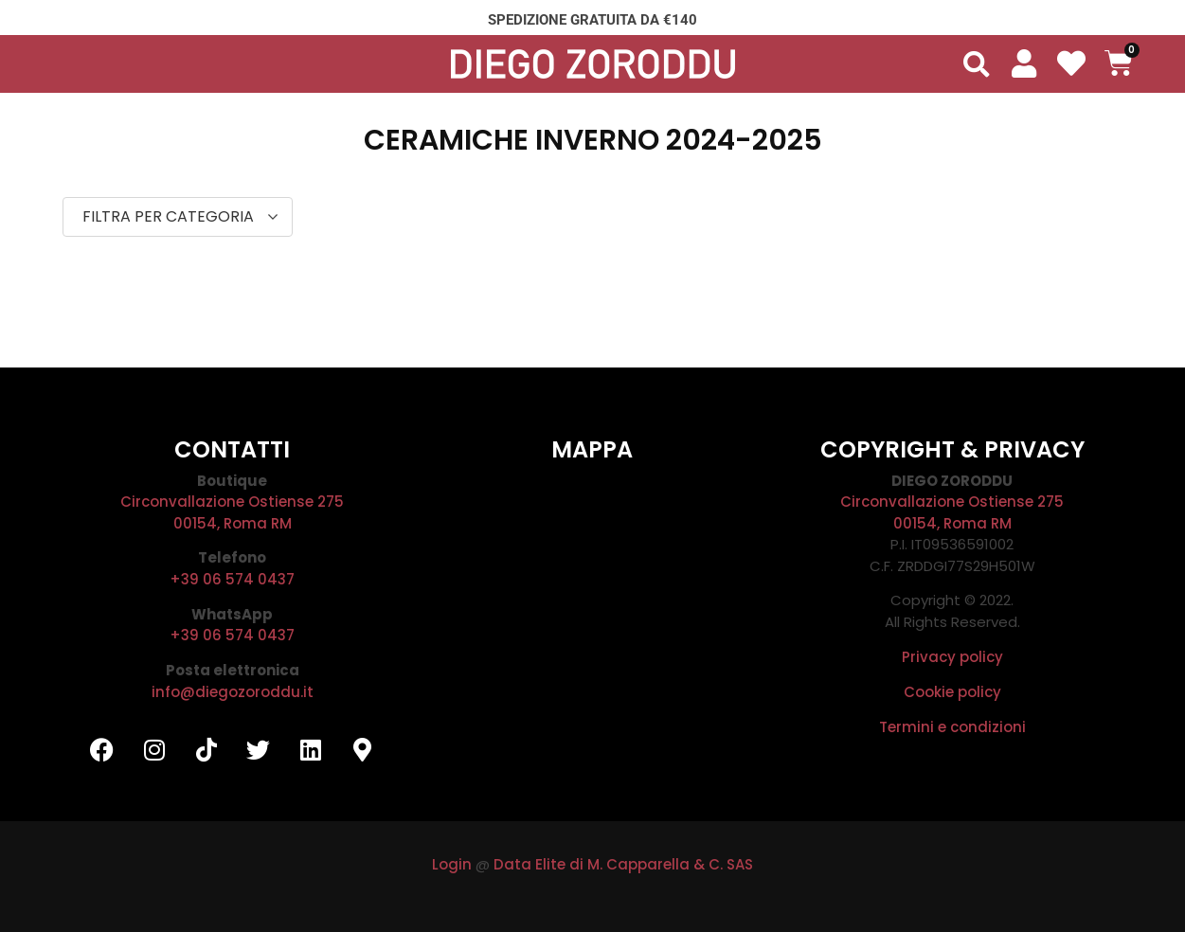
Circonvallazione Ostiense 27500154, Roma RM (232, 512)
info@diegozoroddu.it (233, 692)
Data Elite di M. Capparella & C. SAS (623, 864)
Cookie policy (952, 692)
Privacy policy (952, 657)
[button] (976, 64)
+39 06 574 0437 (232, 579)
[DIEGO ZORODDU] (592, 613)
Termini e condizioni (952, 727)
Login (452, 864)
